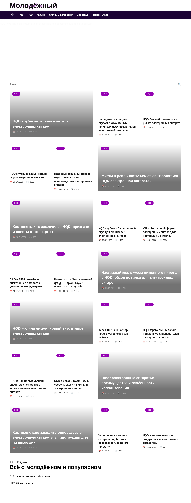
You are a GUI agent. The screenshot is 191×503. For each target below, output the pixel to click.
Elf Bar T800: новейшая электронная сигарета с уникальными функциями (26, 283)
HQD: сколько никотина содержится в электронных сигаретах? (161, 439)
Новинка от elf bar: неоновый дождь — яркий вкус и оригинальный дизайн (73, 283)
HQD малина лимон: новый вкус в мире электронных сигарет (48, 330)
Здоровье (82, 14)
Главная (13, 14)
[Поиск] (179, 84)
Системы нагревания (61, 14)
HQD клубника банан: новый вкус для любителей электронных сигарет (117, 232)
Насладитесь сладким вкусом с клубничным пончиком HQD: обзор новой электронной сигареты (117, 125)
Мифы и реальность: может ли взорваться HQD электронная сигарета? (139, 178)
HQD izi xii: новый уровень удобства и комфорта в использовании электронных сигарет (29, 386)
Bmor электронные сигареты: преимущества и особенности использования (128, 383)
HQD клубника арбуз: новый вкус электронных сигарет (28, 175)
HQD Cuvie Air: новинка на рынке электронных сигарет (161, 121)
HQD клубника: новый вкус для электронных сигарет (41, 123)
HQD (30, 14)
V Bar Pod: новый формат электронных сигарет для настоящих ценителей (160, 232)
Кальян (41, 14)
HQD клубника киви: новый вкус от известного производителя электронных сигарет (73, 179)
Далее (23, 462)
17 (18, 462)
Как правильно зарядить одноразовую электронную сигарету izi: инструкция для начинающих (50, 437)
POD (21, 14)
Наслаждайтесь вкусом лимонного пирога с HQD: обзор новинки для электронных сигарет (139, 277)
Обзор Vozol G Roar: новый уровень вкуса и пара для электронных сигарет (72, 384)
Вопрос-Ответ (100, 14)
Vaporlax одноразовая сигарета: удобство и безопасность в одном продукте (113, 441)
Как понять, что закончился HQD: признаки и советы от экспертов (51, 229)
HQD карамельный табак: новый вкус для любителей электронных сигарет (161, 334)
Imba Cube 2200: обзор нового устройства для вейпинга (113, 334)
